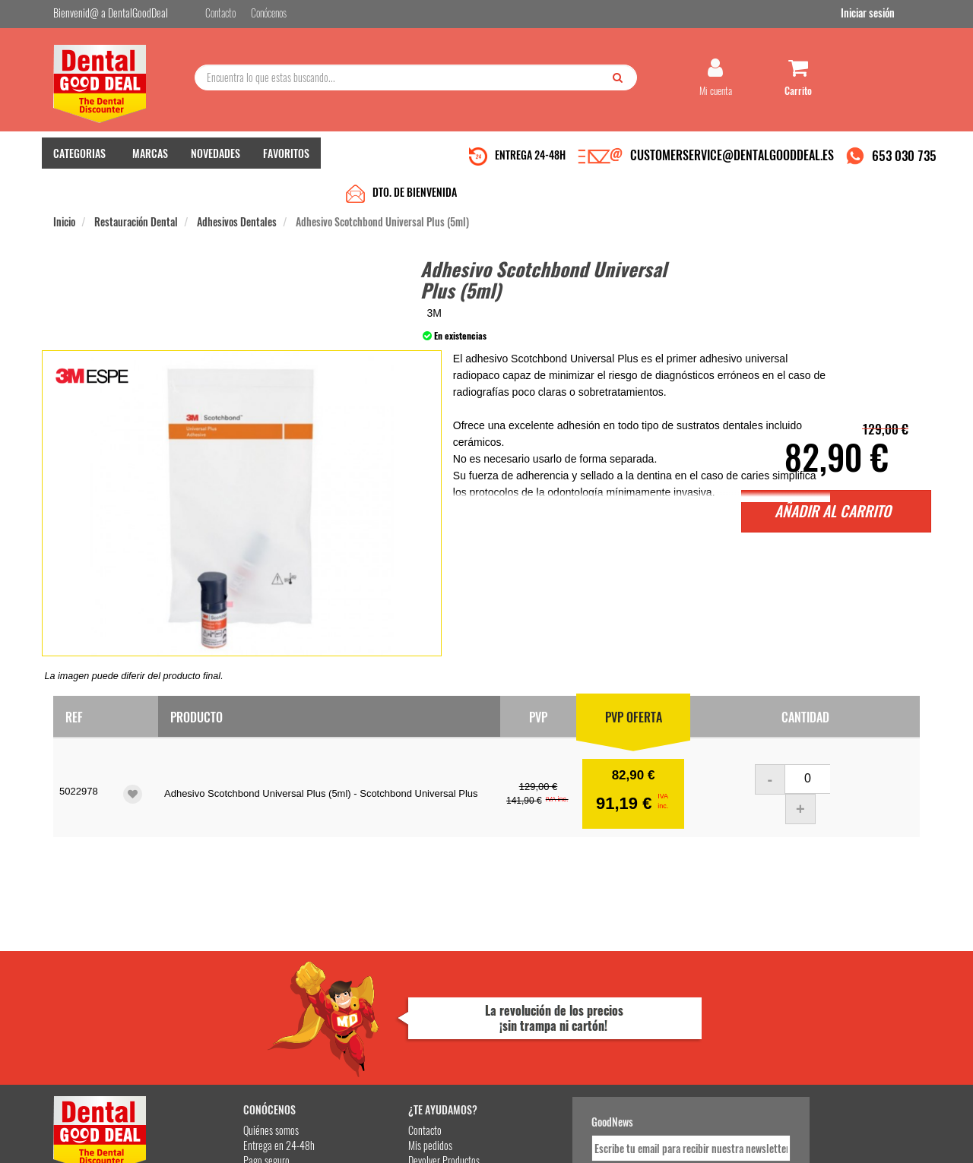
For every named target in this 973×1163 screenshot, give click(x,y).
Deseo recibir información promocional (598, 1054)
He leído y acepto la (591, 1028)
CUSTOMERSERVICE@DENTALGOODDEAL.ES (732, 162)
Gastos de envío (230, 1022)
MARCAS (150, 160)
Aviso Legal (612, 1139)
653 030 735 (904, 162)
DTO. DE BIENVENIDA (414, 161)
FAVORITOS (286, 160)
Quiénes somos (229, 976)
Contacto (366, 976)
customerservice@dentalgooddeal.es (533, 1139)
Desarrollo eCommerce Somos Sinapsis (110, 1148)
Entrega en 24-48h (237, 992)
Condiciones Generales (672, 1139)
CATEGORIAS (79, 160)
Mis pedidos (372, 992)
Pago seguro (224, 1007)
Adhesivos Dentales (237, 191)
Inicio (64, 191)
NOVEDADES (215, 160)
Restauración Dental (136, 191)
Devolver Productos (385, 1007)
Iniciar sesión (893, 14)
